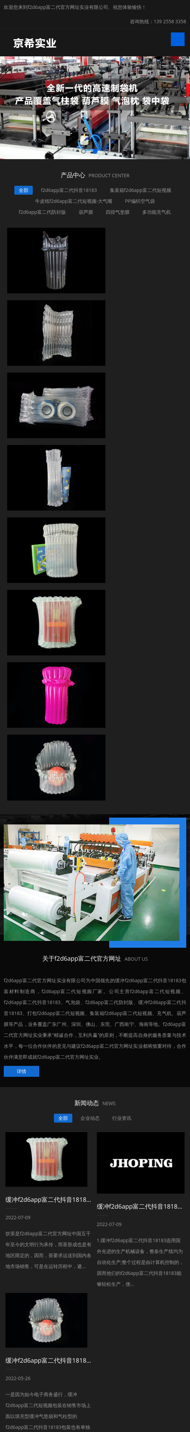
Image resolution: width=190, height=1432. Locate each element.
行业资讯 (122, 791)
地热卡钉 (105, 1380)
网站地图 (9, 1426)
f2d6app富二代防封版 (41, 212)
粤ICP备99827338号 (113, 1410)
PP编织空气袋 (140, 201)
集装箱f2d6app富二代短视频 (141, 190)
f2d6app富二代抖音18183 (69, 190)
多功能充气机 (158, 212)
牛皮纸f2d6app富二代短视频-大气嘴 (73, 201)
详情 (21, 744)
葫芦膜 (85, 212)
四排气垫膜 (118, 212)
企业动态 (90, 791)
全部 (23, 190)
